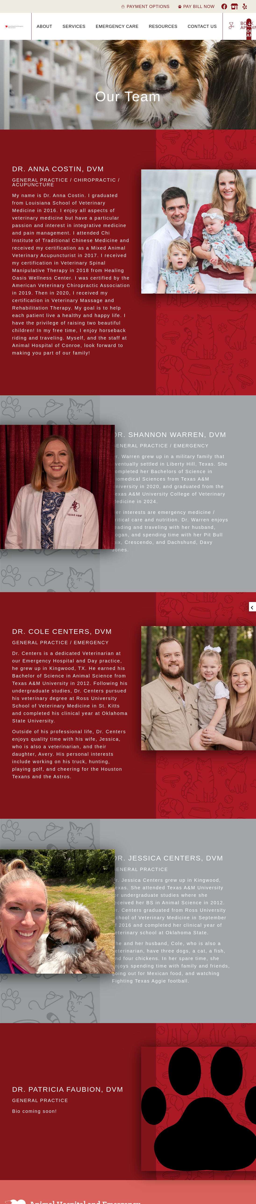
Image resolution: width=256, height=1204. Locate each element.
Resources (163, 26)
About (44, 26)
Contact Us (202, 26)
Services (74, 26)
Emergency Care (117, 26)
